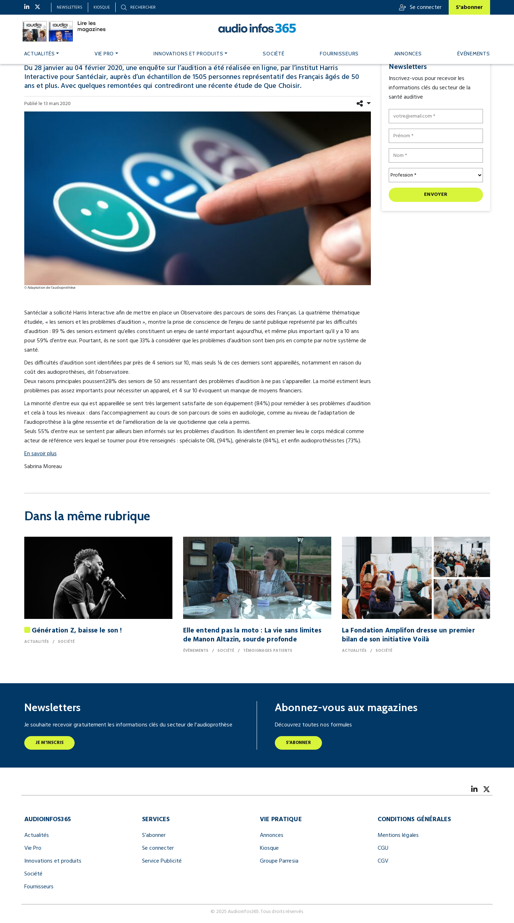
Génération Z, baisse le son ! (77, 630)
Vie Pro (33, 848)
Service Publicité (162, 861)
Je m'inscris (49, 742)
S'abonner (469, 7)
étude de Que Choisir (267, 86)
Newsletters (69, 7)
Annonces (408, 53)
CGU (383, 848)
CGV (383, 861)
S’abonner (154, 835)
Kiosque (102, 7)
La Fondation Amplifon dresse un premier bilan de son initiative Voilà (408, 635)
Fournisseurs (339, 53)
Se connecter (420, 7)
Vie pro (104, 53)
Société (273, 53)
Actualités (39, 53)
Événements (473, 53)
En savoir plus (40, 453)
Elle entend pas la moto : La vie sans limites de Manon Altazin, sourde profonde (252, 635)
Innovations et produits (188, 53)
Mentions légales (398, 835)
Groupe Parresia (279, 861)
